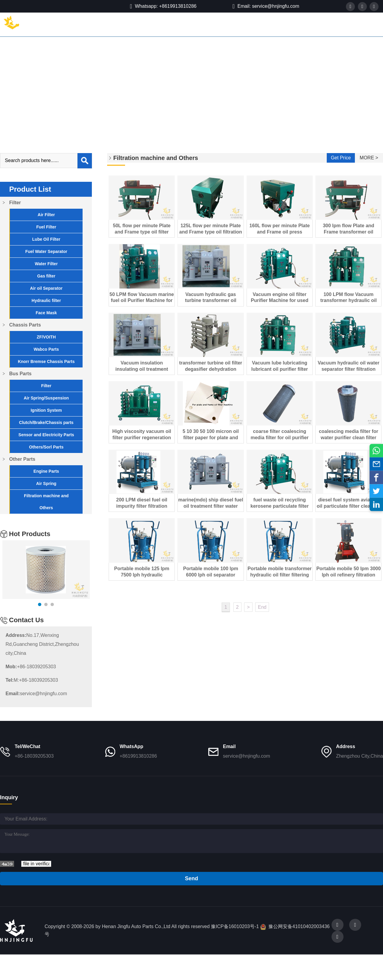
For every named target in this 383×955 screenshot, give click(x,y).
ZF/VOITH (44, 337)
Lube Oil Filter (45, 239)
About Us (231, 24)
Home (59, 24)
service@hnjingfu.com (35, 693)
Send (191, 878)
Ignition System (44, 410)
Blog (260, 24)
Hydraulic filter (45, 300)
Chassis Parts (119, 24)
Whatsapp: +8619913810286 (163, 6)
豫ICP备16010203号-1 (235, 926)
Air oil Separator (44, 288)
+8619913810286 (138, 756)
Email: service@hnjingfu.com (265, 6)
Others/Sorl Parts (45, 447)
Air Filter (45, 214)
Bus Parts (158, 24)
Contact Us (290, 24)
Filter (84, 24)
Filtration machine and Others (88, 81)
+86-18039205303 (29, 666)
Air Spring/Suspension (44, 398)
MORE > (369, 157)
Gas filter (45, 276)
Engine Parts (45, 471)
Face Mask (44, 312)
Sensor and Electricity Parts (45, 434)
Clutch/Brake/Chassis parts (44, 422)
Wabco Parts (44, 349)
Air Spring (45, 483)
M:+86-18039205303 (30, 680)
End (262, 607)
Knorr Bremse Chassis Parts (44, 361)
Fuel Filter (45, 227)
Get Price (341, 157)
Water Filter (44, 263)
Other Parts (195, 24)
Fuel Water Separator (45, 251)
